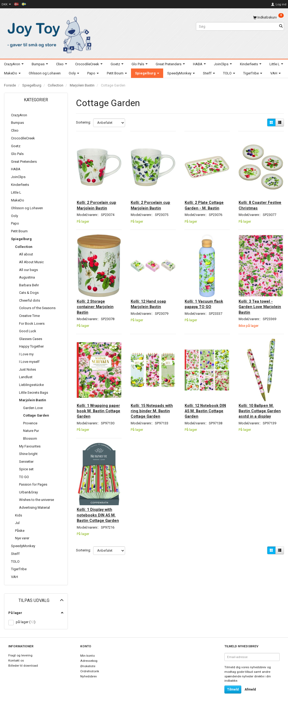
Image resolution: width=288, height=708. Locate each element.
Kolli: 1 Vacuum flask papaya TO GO (206, 299)
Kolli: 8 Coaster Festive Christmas (259, 197)
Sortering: (83, 122)
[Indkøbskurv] (268, 17)
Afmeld (250, 689)
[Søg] (281, 26)
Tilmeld (233, 689)
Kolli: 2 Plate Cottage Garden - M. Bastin (204, 199)
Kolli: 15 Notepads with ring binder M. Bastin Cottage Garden (151, 406)
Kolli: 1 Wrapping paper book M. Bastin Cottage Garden (95, 406)
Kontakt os (16, 660)
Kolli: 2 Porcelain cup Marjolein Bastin (96, 199)
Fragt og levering (20, 655)
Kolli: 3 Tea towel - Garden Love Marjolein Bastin (259, 302)
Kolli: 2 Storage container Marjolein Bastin (98, 302)
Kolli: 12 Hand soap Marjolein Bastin (152, 299)
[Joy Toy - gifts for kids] (48, 33)
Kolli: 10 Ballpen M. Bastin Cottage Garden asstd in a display (260, 406)
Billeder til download (23, 665)
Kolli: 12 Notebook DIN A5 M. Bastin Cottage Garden (205, 404)
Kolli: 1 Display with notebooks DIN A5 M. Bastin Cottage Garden (98, 514)
